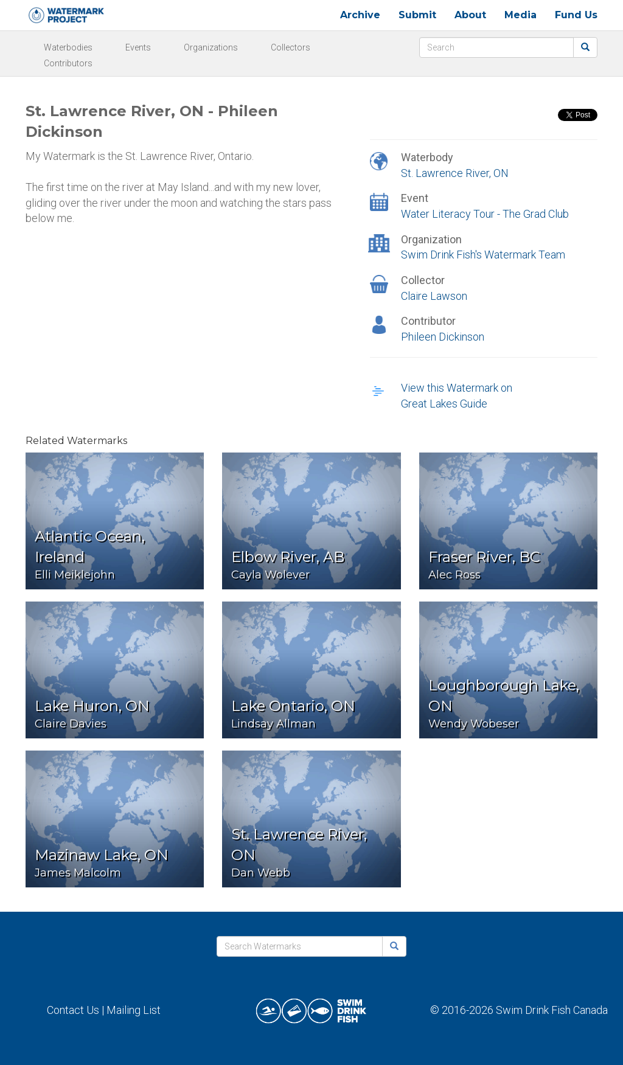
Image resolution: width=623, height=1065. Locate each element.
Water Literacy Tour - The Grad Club (485, 213)
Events (138, 47)
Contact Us (73, 1010)
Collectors (290, 47)
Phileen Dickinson (442, 336)
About (470, 15)
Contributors (68, 63)
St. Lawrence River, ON (455, 173)
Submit (417, 15)
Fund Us (576, 15)
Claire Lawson (434, 296)
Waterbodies (68, 47)
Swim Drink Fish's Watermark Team (483, 254)
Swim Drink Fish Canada (552, 1010)
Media (520, 15)
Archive (360, 15)
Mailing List (133, 1010)
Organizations (211, 47)
